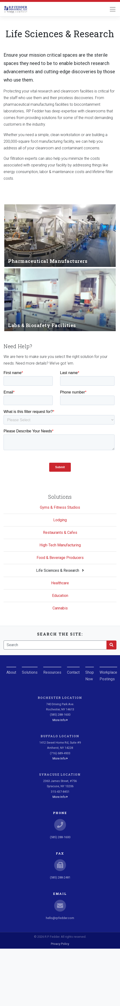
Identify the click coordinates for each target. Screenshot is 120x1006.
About (11, 672)
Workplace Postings (108, 675)
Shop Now (89, 675)
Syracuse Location (60, 774)
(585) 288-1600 (60, 837)
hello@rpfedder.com (60, 918)
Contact (73, 672)
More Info (60, 720)
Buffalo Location (60, 736)
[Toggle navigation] (112, 9)
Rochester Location (60, 698)
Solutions (30, 672)
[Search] (55, 644)
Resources (52, 672)
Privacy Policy (60, 944)
